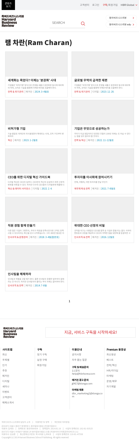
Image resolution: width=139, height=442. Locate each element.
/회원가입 (110, 5)
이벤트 (5, 391)
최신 (4, 354)
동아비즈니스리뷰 (118, 17)
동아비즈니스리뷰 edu (120, 24)
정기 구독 (42, 354)
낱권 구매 (42, 359)
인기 (4, 365)
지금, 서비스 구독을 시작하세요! (90, 332)
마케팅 (110, 375)
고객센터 (84, 5)
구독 (39, 349)
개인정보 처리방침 (61, 422)
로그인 (95, 5)
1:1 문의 (76, 370)
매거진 (5, 375)
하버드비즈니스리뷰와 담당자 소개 (16, 422)
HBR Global (127, 5)
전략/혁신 (112, 365)
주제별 (5, 359)
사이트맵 (7, 349)
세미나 (5, 386)
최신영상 (111, 354)
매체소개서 (8, 402)
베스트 (110, 359)
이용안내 (77, 349)
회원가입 (41, 365)
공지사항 (76, 354)
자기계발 (111, 386)
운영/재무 (112, 381)
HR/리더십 (112, 370)
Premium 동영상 (116, 349)
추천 (4, 370)
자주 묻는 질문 (79, 359)
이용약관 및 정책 (42, 422)
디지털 (5, 381)
